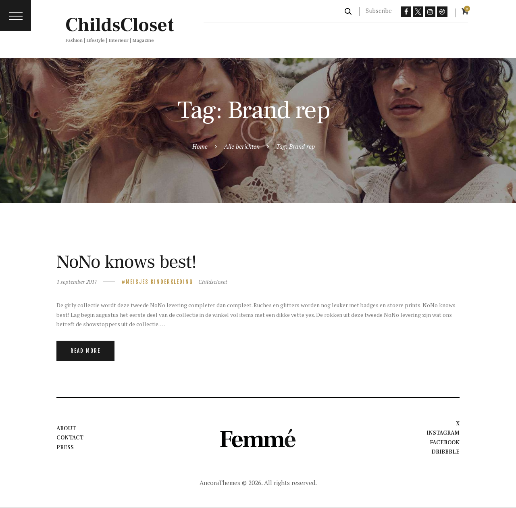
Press (65, 447)
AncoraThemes (220, 483)
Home (200, 146)
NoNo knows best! (126, 262)
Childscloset (212, 281)
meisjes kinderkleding (159, 282)
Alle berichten (242, 146)
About (66, 428)
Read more (85, 351)
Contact (69, 437)
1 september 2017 (76, 281)
